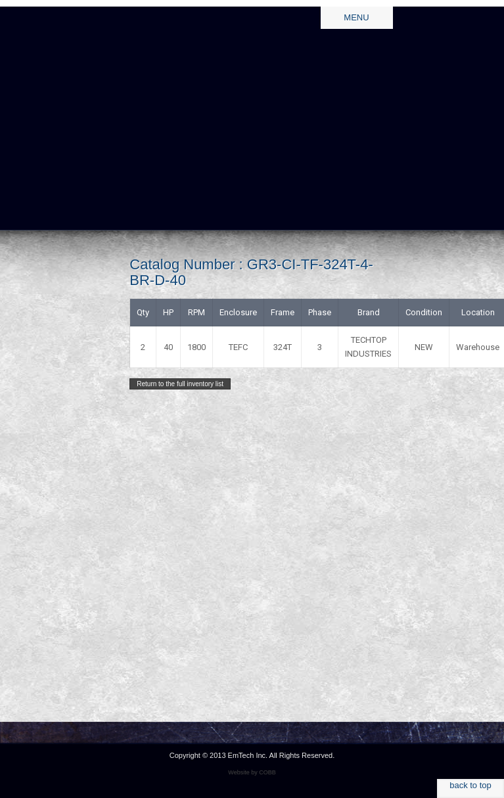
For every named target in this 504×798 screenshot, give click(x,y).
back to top (470, 785)
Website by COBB (251, 772)
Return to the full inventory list (180, 384)
